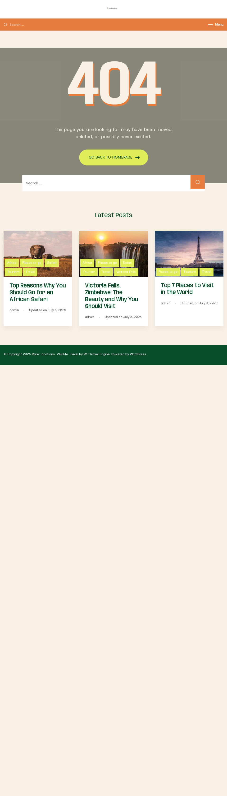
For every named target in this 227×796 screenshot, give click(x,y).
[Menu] (210, 24)
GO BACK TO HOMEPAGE (111, 157)
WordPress (138, 354)
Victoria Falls (126, 272)
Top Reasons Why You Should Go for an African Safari (37, 292)
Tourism (13, 272)
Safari (51, 263)
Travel (30, 272)
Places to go (31, 263)
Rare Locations (43, 354)
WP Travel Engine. (97, 354)
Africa (11, 263)
